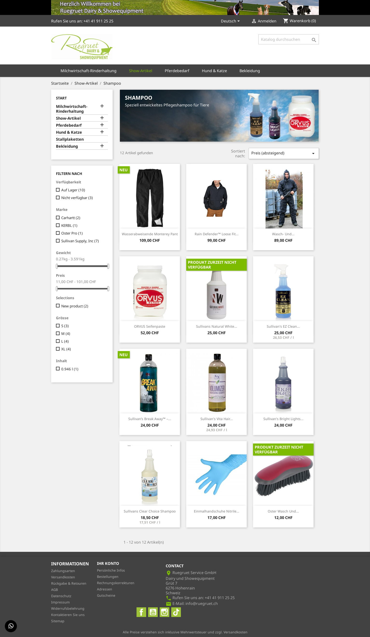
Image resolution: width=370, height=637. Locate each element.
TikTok (176, 612)
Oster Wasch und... (283, 511)
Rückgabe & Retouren (68, 583)
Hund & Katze (214, 70)
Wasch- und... (283, 234)
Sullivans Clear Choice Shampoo (150, 511)
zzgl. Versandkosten (231, 632)
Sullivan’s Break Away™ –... (149, 418)
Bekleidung (250, 70)
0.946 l (69, 369)
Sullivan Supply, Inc (80, 240)
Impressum (60, 602)
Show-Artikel (140, 70)
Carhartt (70, 217)
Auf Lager (73, 189)
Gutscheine (106, 595)
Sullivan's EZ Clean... (283, 326)
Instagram (164, 612)
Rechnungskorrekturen (115, 583)
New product (74, 306)
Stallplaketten (70, 139)
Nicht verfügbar (77, 197)
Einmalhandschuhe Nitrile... (216, 511)
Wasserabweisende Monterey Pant (150, 234)
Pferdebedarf (177, 70)
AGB (54, 589)
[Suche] (288, 39)
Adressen (104, 589)
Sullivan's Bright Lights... (283, 418)
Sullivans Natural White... (216, 326)
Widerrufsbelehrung (67, 608)
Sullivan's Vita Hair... (216, 418)
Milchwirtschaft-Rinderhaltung (88, 70)
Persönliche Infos (111, 570)
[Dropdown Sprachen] (231, 21)
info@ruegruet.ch (201, 603)
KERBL (69, 225)
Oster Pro (72, 233)
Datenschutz (61, 596)
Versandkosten (63, 577)
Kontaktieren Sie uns (68, 614)
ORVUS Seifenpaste (149, 326)
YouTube (153, 612)
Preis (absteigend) (283, 153)
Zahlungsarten (63, 570)
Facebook (141, 612)
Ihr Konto (108, 563)
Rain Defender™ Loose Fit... (217, 234)
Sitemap (57, 621)
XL (66, 348)
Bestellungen (107, 576)
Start (61, 98)
